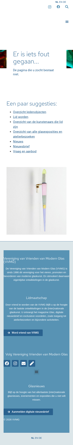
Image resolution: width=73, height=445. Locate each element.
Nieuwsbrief (21, 146)
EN (60, 2)
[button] (67, 21)
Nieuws (18, 141)
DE (64, 2)
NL (56, 2)
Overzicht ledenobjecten (29, 112)
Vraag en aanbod (24, 151)
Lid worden (20, 117)
